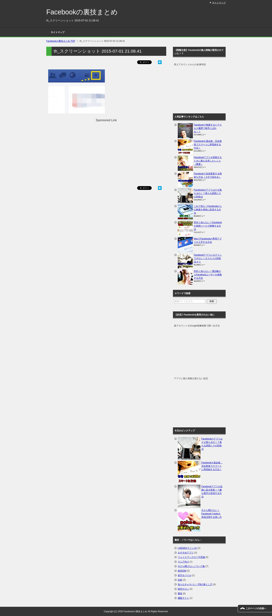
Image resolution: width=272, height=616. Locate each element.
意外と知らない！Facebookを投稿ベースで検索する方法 (208, 226)
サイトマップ (57, 32)
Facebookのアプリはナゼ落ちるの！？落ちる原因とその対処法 (208, 193)
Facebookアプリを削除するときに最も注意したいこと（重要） (208, 160)
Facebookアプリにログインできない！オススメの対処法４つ (208, 258)
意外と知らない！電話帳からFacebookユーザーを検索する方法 (208, 274)
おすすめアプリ (186, 552)
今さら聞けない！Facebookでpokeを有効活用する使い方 (211, 513)
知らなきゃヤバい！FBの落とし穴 (195, 584)
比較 (180, 580)
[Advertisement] (106, 149)
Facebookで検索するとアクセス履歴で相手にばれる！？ (208, 128)
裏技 (180, 593)
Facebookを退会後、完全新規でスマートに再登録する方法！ (208, 144)
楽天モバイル (184, 575)
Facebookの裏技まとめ (82, 12)
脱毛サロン (183, 589)
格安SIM (182, 570)
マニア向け (183, 561)
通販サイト (183, 598)
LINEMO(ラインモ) (187, 548)
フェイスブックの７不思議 (191, 557)
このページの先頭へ (256, 608)
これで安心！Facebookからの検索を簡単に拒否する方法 (208, 209)
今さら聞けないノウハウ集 (191, 566)
